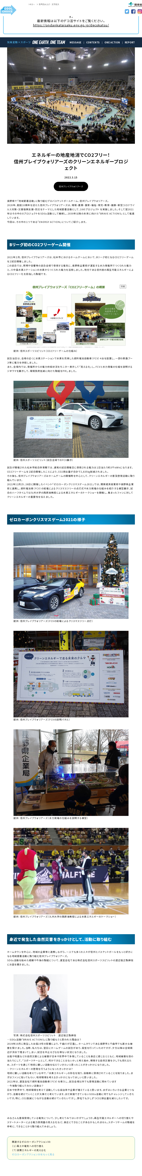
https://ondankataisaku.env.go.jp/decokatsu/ (71, 25)
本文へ (32, 4)
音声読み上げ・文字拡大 (49, 4)
